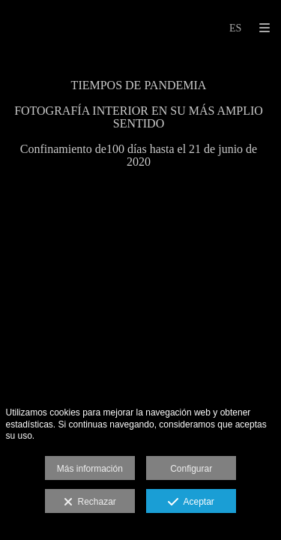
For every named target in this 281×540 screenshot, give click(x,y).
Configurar (191, 469)
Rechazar (90, 502)
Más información (90, 469)
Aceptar (191, 502)
